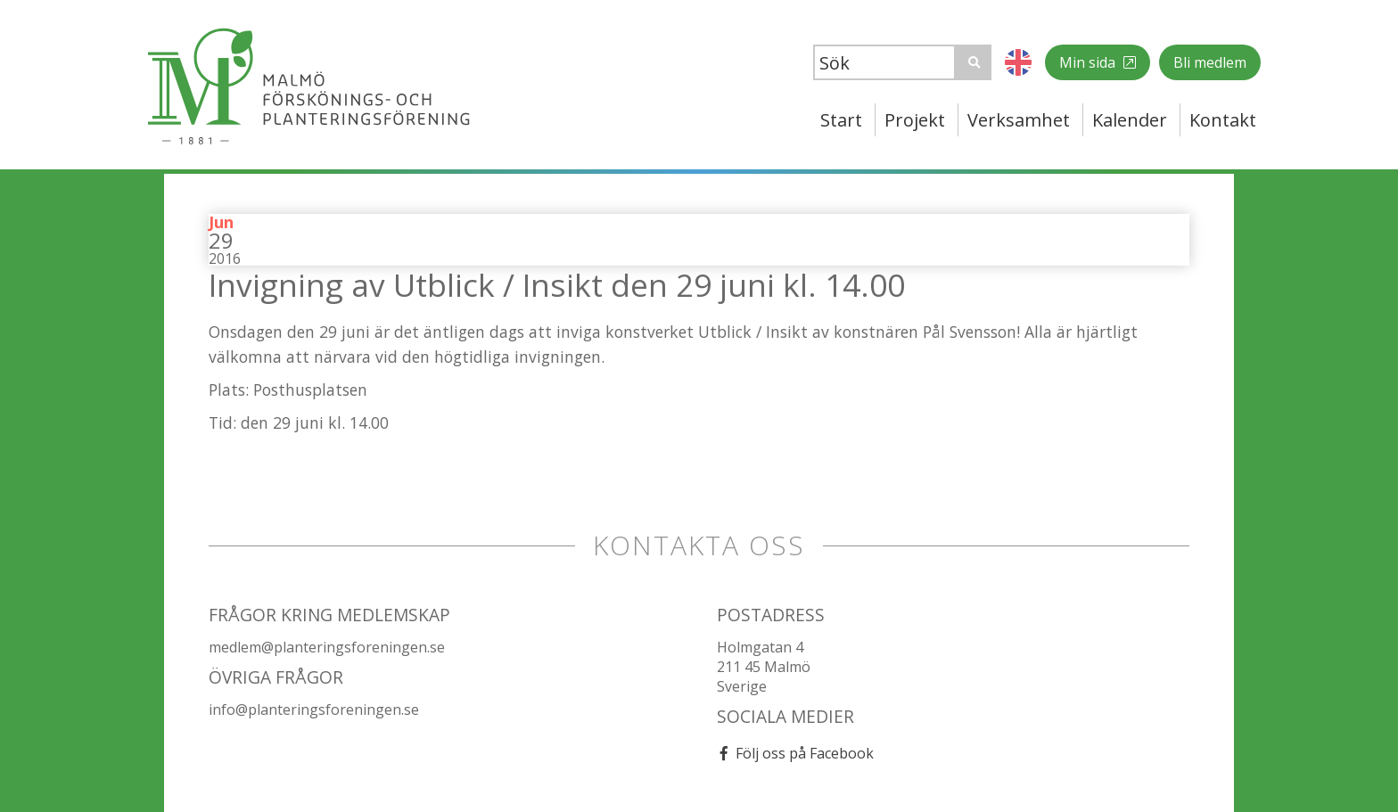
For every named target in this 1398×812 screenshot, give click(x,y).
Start (841, 120)
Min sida (1089, 62)
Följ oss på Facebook (805, 753)
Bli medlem (1209, 62)
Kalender (1129, 120)
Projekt (914, 120)
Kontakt (1222, 120)
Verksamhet (1018, 120)
